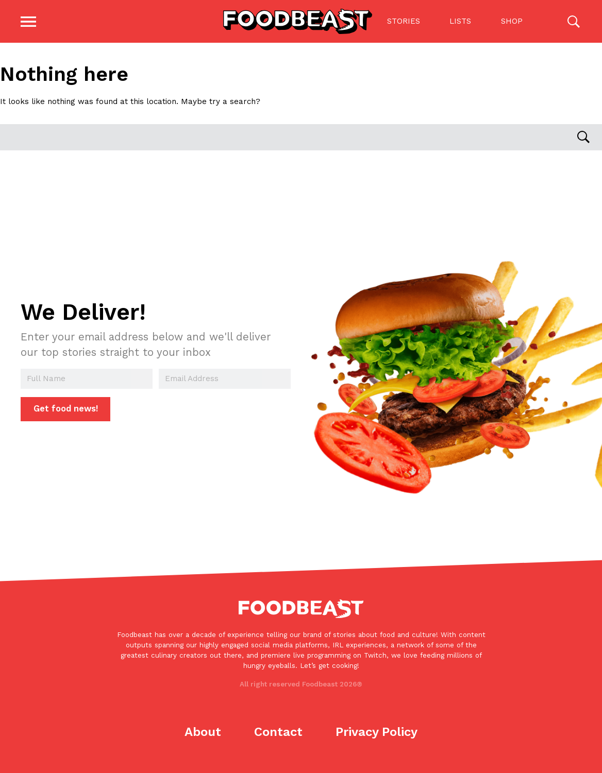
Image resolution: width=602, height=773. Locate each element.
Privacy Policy (376, 735)
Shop (509, 23)
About (203, 735)
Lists (458, 23)
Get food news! (66, 412)
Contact (278, 735)
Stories (400, 23)
